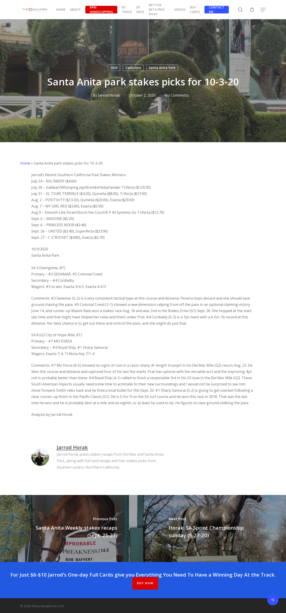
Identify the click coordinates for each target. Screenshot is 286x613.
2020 (114, 68)
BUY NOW (145, 583)
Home (25, 163)
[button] (263, 9)
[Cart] (251, 9)
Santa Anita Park (162, 68)
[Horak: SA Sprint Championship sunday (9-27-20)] (214, 528)
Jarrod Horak (109, 95)
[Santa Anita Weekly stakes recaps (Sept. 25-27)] (71, 528)
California (133, 68)
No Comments (177, 95)
